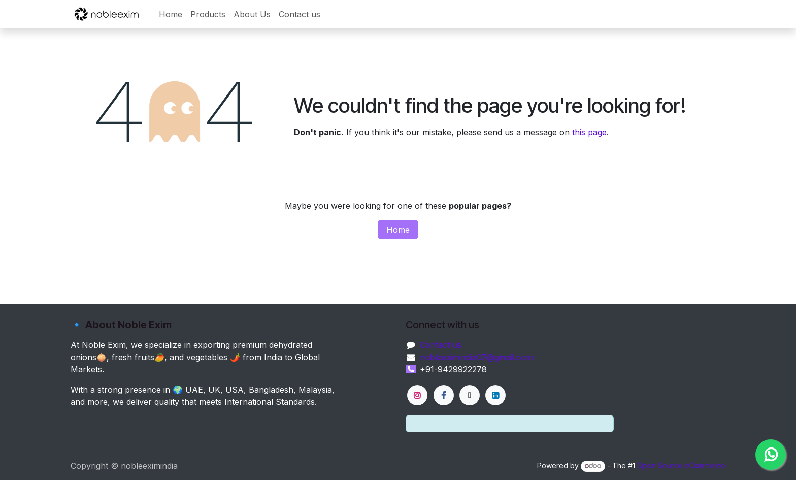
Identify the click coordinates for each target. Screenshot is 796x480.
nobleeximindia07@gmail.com (476, 357)
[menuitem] (170, 14)
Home (398, 230)
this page (589, 132)
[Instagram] (417, 395)
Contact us (440, 345)
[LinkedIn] (495, 395)
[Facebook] (444, 395)
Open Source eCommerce (681, 465)
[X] (469, 395)
